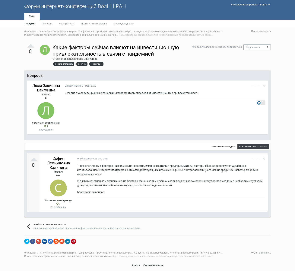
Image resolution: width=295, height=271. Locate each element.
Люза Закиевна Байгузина (80, 58)
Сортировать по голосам (253, 147)
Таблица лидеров (124, 23)
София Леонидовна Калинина (58, 163)
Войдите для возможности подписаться (218, 46)
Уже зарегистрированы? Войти (250, 4)
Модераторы (66, 23)
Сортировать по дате (224, 147)
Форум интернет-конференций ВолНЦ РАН (75, 6)
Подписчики (253, 47)
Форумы (30, 23)
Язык (136, 265)
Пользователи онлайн (94, 23)
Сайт (32, 16)
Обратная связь (153, 265)
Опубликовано (80, 85)
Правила (47, 23)
